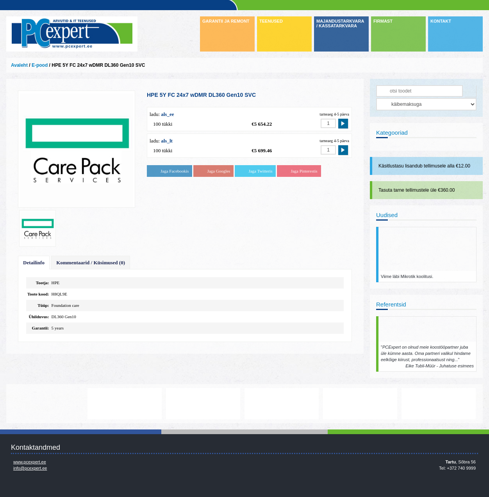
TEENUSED (271, 21)
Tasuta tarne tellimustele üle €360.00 (416, 190)
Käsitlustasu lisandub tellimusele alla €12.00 (424, 166)
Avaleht (19, 65)
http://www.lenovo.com (126, 403)
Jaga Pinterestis (304, 171)
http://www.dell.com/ (47, 403)
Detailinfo (34, 262)
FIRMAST (383, 21)
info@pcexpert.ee (30, 468)
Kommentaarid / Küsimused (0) (90, 262)
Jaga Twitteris (260, 171)
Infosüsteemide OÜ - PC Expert (71, 34)
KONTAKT (440, 21)
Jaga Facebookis (175, 171)
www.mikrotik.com (361, 403)
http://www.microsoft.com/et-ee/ (204, 403)
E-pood (40, 65)
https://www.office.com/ (440, 403)
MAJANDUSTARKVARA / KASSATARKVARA (340, 23)
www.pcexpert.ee (29, 462)
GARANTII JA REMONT (226, 21)
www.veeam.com (283, 403)
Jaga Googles (218, 171)
